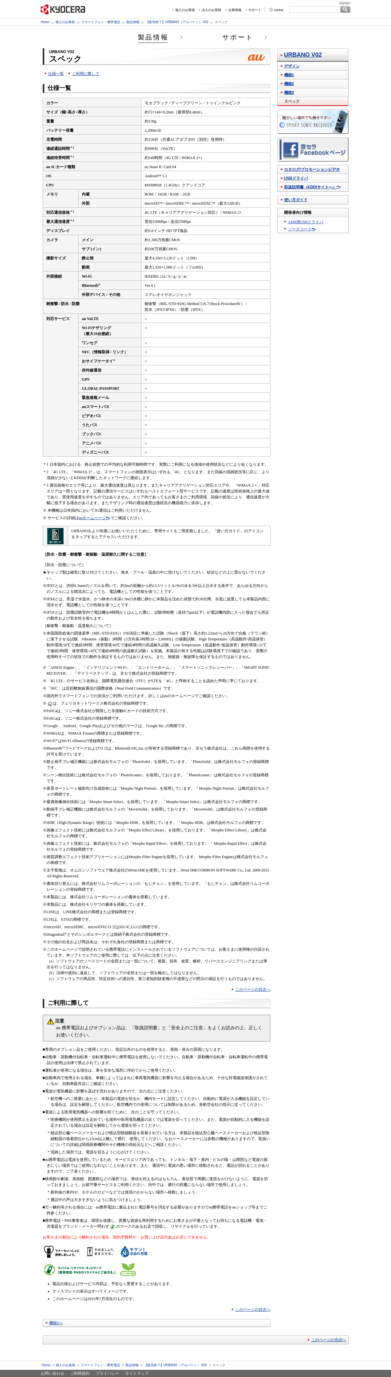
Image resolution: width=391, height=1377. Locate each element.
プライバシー (107, 1373)
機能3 (289, 92)
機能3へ (56, 1323)
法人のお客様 (211, 10)
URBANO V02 (303, 54)
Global (278, 10)
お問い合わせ (52, 1373)
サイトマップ (137, 1373)
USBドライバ (296, 178)
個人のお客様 (185, 10)
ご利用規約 (80, 1373)
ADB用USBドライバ (306, 222)
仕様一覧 (56, 73)
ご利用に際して (85, 73)
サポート (254, 10)
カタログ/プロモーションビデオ (312, 169)
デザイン (292, 66)
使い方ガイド (296, 200)
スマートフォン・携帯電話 (100, 22)
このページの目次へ (252, 989)
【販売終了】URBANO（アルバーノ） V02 (177, 22)
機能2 (289, 83)
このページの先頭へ (328, 1340)
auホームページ (92, 518)
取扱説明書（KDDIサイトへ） (310, 187)
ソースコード (299, 229)
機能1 (289, 75)
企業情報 (234, 10)
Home (45, 22)
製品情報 (132, 22)
